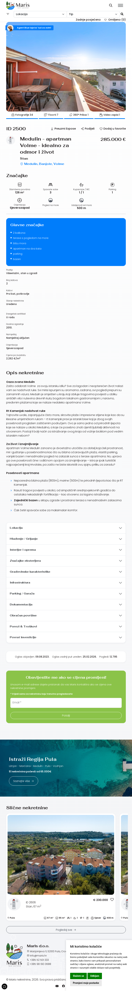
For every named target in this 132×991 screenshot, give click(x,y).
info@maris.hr (38, 955)
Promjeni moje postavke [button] (86, 983)
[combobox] (40, 14)
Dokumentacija (21, 604)
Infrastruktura (20, 582)
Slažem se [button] (78, 976)
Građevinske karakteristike (30, 571)
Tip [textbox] (71, 14)
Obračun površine (23, 615)
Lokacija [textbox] (22, 14)
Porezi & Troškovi (23, 626)
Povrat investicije (23, 637)
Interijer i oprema (23, 550)
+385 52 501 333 (39, 960)
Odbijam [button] (94, 976)
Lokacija (16, 528)
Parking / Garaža (22, 593)
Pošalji (66, 715)
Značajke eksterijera (25, 561)
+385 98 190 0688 (40, 964)
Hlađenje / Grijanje (24, 539)
